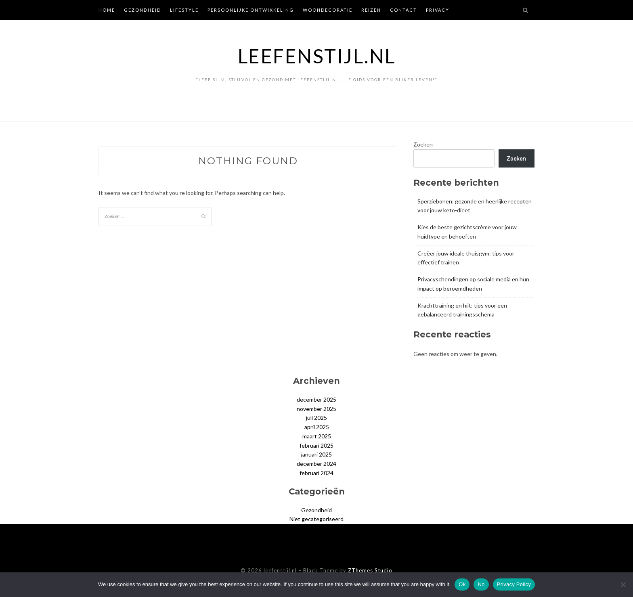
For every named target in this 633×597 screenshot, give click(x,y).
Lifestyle (184, 10)
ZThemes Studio (370, 570)
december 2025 (316, 399)
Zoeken (423, 144)
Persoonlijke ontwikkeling (251, 10)
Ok (462, 584)
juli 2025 (316, 417)
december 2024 (316, 463)
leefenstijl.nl (317, 55)
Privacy (437, 10)
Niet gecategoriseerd (316, 518)
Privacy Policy (514, 584)
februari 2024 (316, 472)
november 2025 (316, 408)
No (481, 584)
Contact (403, 10)
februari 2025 (316, 445)
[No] (623, 584)
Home (107, 10)
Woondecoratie (327, 10)
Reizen (371, 10)
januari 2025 (316, 454)
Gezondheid (142, 10)
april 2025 (316, 426)
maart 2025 (316, 436)
